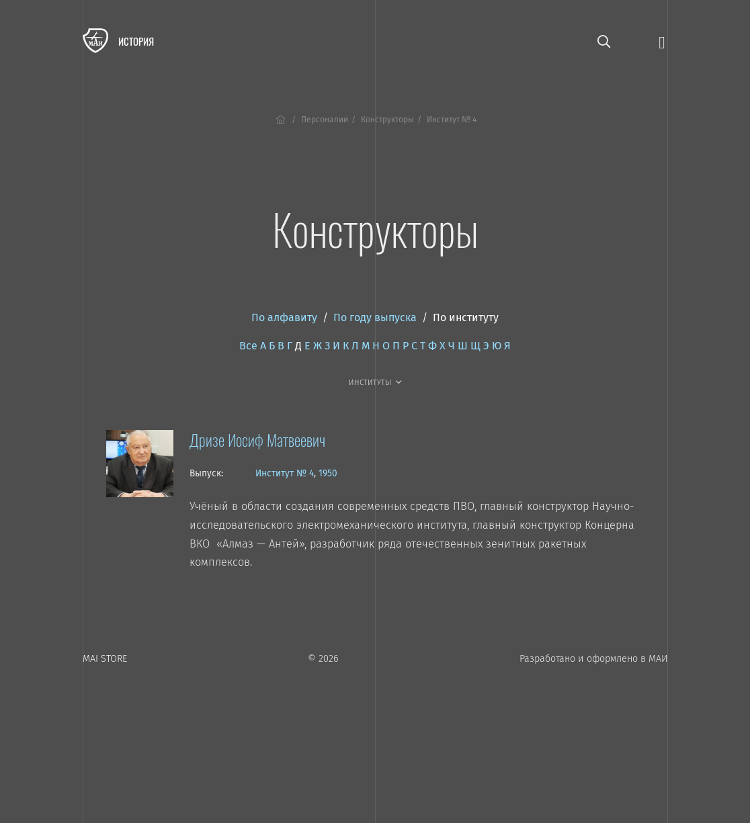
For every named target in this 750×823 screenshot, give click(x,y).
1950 (328, 473)
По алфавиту (284, 317)
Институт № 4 (284, 473)
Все (248, 345)
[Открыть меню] (661, 41)
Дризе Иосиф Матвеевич (257, 439)
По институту (466, 317)
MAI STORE (105, 658)
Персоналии (324, 119)
